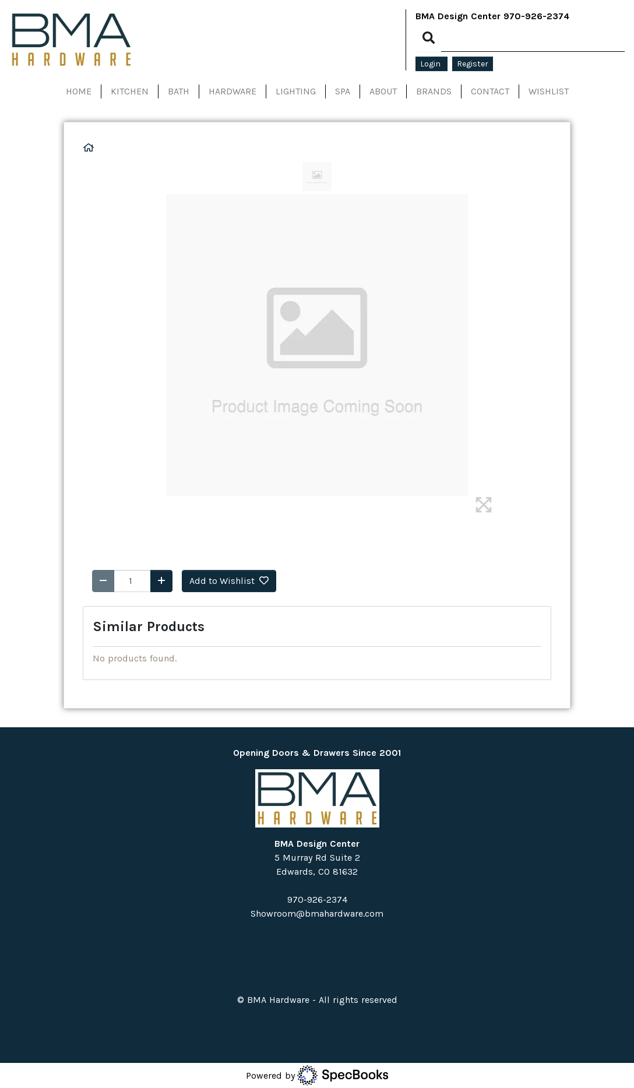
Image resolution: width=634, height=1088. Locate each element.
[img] (484, 504)
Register (472, 64)
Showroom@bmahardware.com (317, 913)
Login (431, 64)
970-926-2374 (536, 16)
